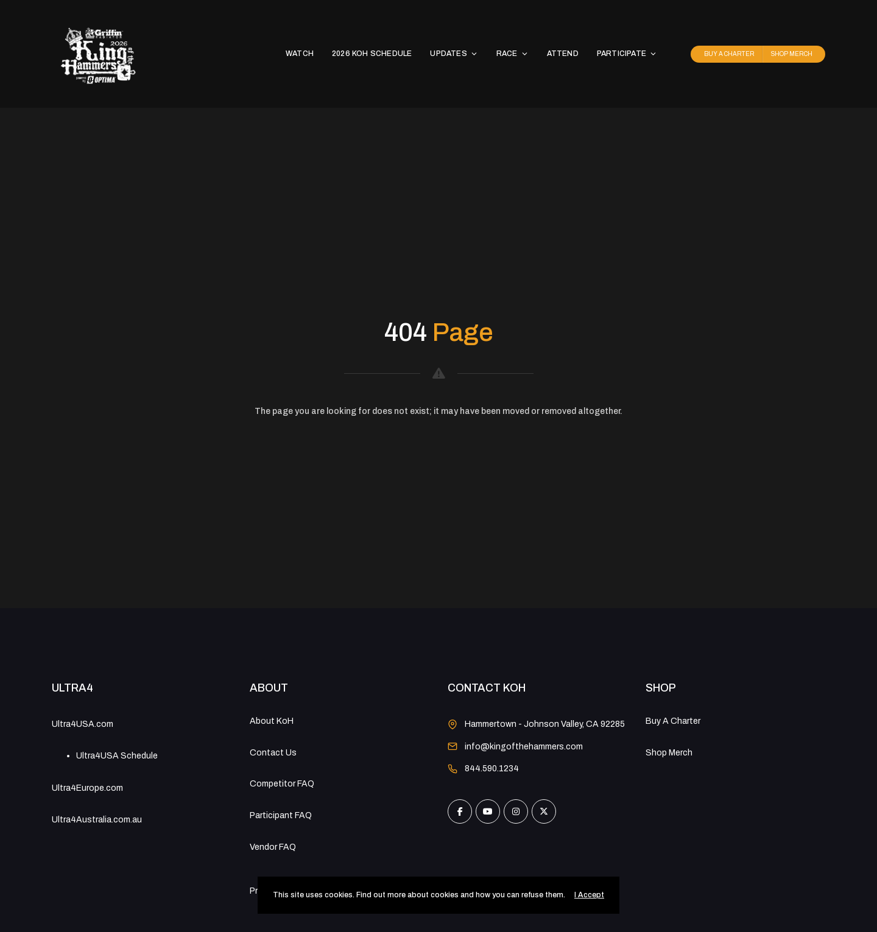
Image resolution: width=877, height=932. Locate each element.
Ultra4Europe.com (87, 788)
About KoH (272, 721)
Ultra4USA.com (82, 724)
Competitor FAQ (282, 783)
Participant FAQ (281, 815)
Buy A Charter (673, 721)
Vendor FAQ (273, 847)
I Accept (589, 895)
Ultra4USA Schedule (117, 755)
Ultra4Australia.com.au (97, 819)
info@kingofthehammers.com (524, 746)
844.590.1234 (492, 768)
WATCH (300, 53)
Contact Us (273, 752)
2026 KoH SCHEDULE (372, 53)
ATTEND (563, 53)
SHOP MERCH (791, 54)
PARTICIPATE (627, 53)
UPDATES (453, 53)
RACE (512, 53)
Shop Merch (669, 752)
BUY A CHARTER (729, 54)
